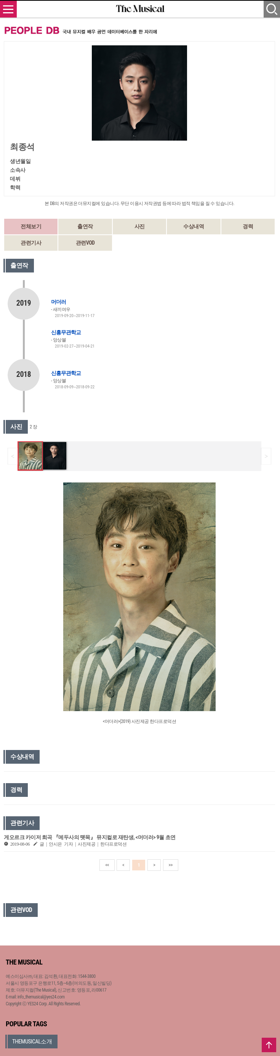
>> (171, 865)
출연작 (85, 226)
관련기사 (31, 243)
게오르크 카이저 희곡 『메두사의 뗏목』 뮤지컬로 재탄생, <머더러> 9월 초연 (90, 837)
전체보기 (31, 226)
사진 (139, 226)
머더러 (58, 302)
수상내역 (193, 226)
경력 (248, 226)
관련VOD (85, 243)
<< (107, 865)
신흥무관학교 (66, 332)
